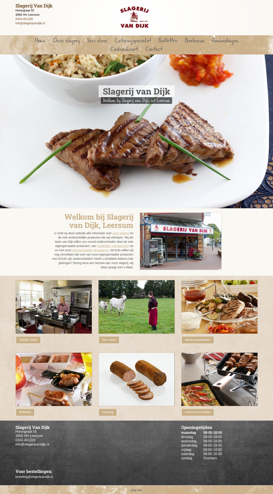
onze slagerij (120, 233)
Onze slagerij (66, 40)
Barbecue (194, 40)
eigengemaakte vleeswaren (90, 250)
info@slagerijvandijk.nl (30, 23)
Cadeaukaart (124, 49)
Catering (107, 412)
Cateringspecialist (133, 40)
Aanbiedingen (225, 40)
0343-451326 (24, 19)
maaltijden (103, 246)
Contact (154, 49)
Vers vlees (97, 40)
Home (40, 40)
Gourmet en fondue (198, 412)
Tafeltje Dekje (28, 339)
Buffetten (168, 40)
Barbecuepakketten (198, 339)
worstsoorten (120, 246)
